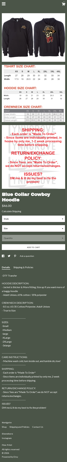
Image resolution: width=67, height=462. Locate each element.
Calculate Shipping (11, 211)
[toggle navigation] (3, 3)
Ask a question (27, 256)
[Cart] (63, 4)
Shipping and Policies (19, 427)
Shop (4, 427)
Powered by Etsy (10, 456)
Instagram (7, 438)
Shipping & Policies (23, 267)
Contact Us (37, 427)
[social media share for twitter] (9, 256)
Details (6, 267)
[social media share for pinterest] (15, 256)
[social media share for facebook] (3, 256)
